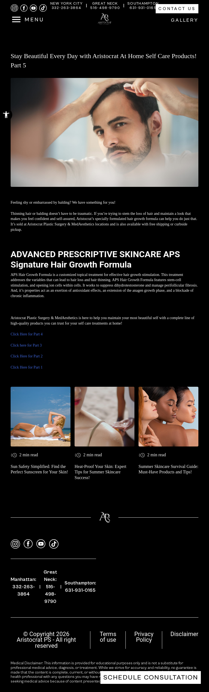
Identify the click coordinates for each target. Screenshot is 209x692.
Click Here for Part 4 (26, 334)
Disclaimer (184, 634)
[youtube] (33, 8)
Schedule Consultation (150, 677)
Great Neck (105, 3)
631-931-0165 (143, 8)
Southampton (143, 3)
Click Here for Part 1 (26, 367)
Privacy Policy (143, 637)
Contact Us (177, 8)
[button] (6, 115)
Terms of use (108, 637)
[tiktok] (43, 8)
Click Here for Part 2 (26, 356)
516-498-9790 (105, 8)
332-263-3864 (67, 8)
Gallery (184, 20)
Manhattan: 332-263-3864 (23, 587)
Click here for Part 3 (26, 345)
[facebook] (24, 8)
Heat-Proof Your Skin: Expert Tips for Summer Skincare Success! (100, 472)
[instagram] (14, 8)
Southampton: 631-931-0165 (80, 586)
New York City (66, 3)
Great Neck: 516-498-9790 (50, 586)
